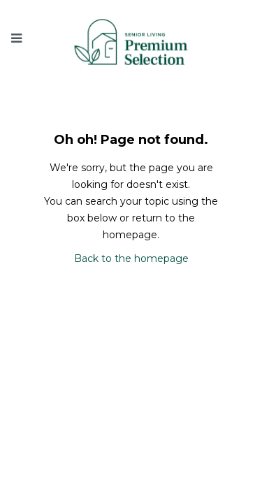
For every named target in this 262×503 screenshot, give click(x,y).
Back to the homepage (131, 258)
